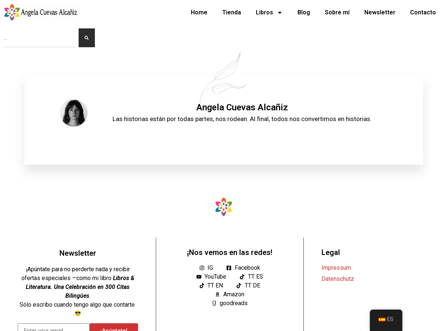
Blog (304, 12)
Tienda (231, 12)
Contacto (423, 12)
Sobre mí (337, 12)
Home (199, 12)
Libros (269, 12)
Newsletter (379, 12)
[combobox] (40, 37)
